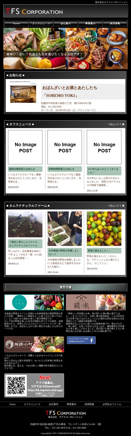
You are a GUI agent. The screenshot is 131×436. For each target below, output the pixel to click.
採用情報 (115, 23)
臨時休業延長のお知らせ (22, 169)
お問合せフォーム (112, 404)
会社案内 (65, 23)
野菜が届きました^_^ (99, 250)
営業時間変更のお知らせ (61, 169)
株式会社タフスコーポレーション (111, 2)
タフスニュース (41, 23)
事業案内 (90, 23)
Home (16, 23)
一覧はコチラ (114, 124)
